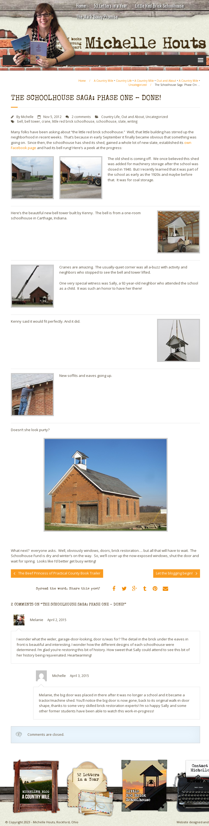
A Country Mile (103, 81)
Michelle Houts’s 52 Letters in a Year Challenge (92, 760)
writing (132, 121)
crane (46, 121)
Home (81, 5)
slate (122, 121)
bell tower (32, 121)
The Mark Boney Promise (97, 16)
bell (20, 121)
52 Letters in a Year (110, 5)
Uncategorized (137, 85)
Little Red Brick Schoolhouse (159, 5)
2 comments (81, 116)
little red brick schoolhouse (73, 121)
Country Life (124, 81)
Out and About (166, 81)
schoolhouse (106, 121)
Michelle (27, 116)
